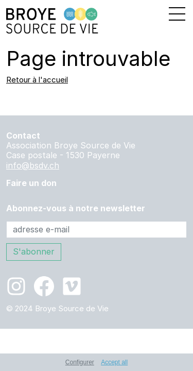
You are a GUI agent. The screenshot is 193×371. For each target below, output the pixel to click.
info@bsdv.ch (32, 165)
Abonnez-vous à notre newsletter (75, 208)
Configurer (79, 362)
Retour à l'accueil (37, 80)
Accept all (114, 362)
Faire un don (31, 183)
